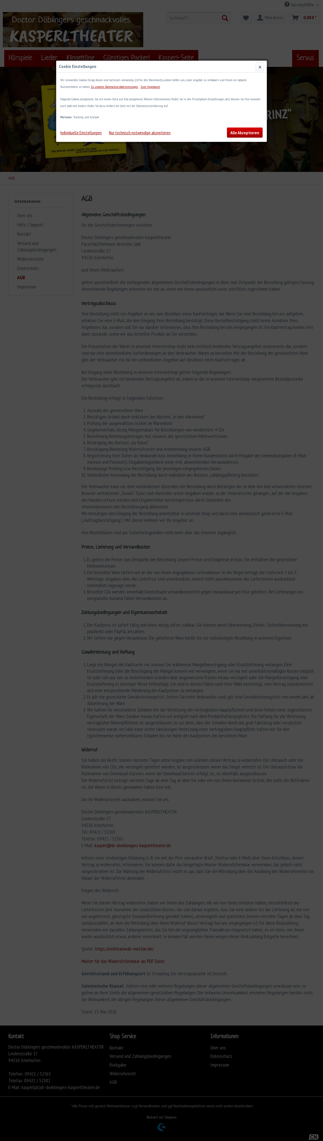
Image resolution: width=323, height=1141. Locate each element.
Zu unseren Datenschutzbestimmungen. (114, 87)
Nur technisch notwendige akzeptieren (139, 132)
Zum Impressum (150, 87)
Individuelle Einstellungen (81, 132)
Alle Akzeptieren (244, 132)
